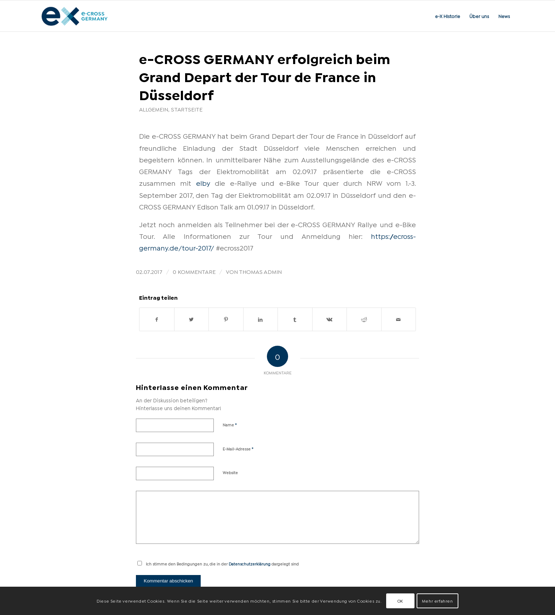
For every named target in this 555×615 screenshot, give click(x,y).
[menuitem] (447, 15)
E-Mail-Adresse (238, 448)
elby (203, 182)
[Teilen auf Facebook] (156, 319)
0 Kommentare (194, 271)
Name (230, 424)
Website (230, 472)
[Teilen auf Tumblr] (295, 319)
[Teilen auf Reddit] (364, 319)
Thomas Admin (260, 271)
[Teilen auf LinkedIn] (261, 319)
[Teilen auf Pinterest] (226, 319)
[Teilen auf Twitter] (191, 319)
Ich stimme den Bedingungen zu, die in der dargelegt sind (222, 563)
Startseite (186, 109)
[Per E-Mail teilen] (399, 319)
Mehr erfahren (437, 600)
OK (400, 600)
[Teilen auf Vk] (330, 319)
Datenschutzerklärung (249, 563)
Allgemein (153, 109)
